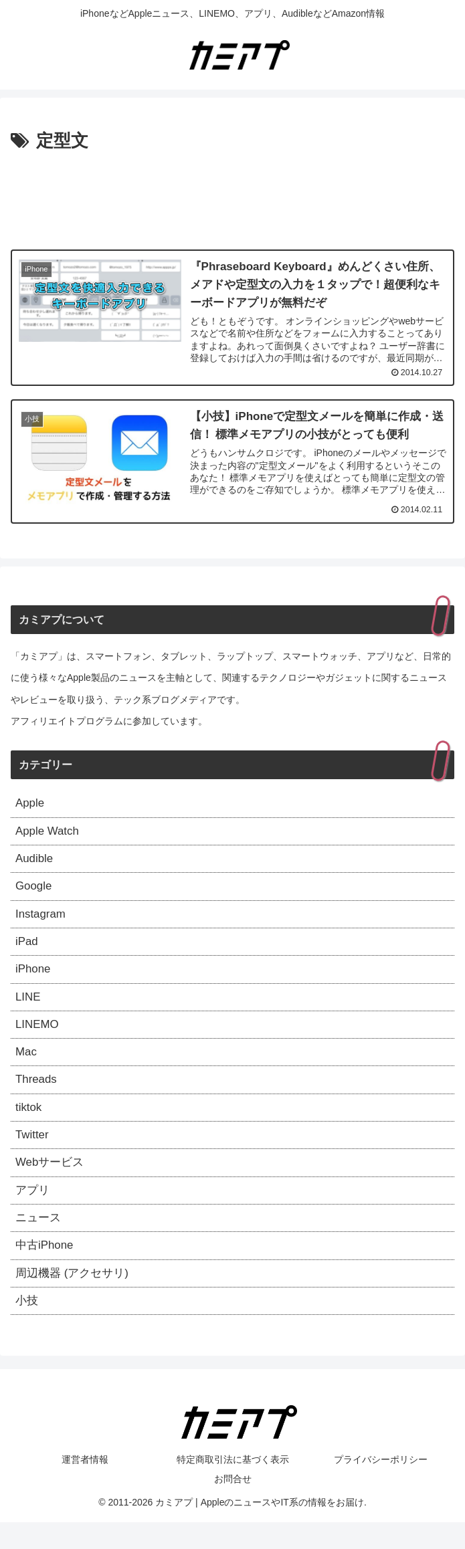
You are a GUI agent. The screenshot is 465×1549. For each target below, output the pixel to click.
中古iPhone (46, 1268)
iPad (27, 949)
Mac (26, 1065)
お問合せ (233, 1505)
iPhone (34, 978)
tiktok (29, 1123)
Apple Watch (49, 833)
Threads (37, 1095)
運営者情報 (85, 1486)
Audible (35, 862)
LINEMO (38, 1036)
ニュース (39, 1240)
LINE (28, 1008)
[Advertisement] (232, 196)
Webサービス (51, 1182)
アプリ (33, 1210)
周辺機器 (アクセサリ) (75, 1298)
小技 (27, 1327)
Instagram (42, 921)
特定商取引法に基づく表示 (233, 1486)
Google (34, 891)
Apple (30, 804)
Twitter (33, 1153)
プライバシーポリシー (381, 1486)
